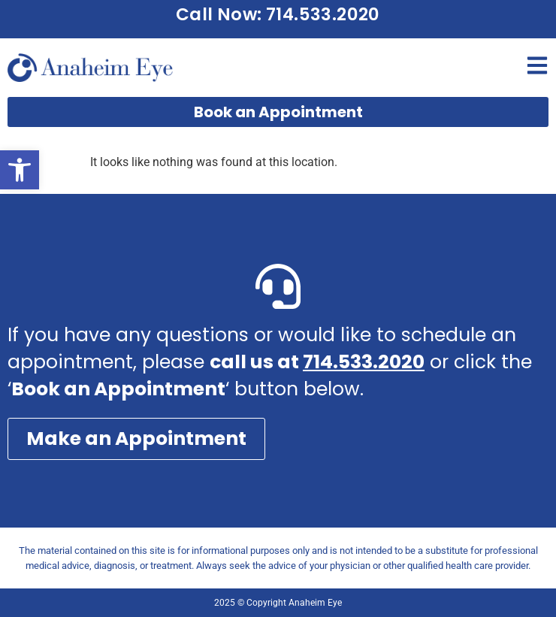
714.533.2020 (364, 362)
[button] (19, 169)
